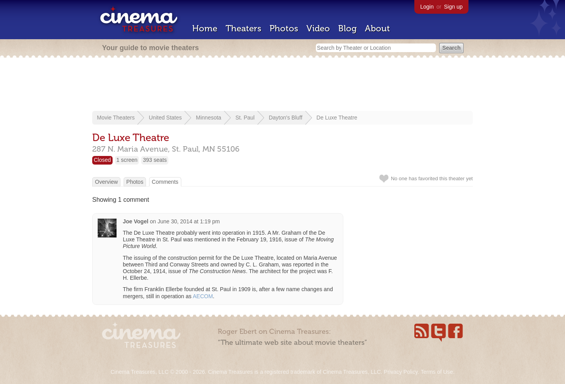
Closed (102, 160)
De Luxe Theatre (337, 117)
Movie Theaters (116, 117)
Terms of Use (437, 372)
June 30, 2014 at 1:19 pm (188, 221)
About (377, 28)
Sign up (453, 7)
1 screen (127, 160)
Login (427, 7)
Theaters (243, 28)
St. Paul (245, 117)
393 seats (155, 160)
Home (204, 28)
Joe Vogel (135, 221)
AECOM (203, 296)
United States (165, 117)
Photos (284, 28)
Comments (165, 182)
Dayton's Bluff (286, 117)
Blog (347, 28)
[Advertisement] (282, 85)
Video (318, 28)
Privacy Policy (400, 372)
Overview (106, 182)
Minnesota (208, 117)
